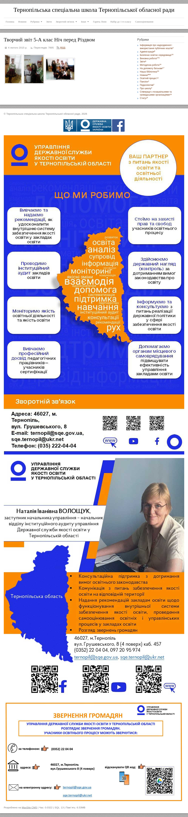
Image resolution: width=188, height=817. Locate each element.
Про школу (146, 88)
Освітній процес (149, 78)
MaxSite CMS (29, 807)
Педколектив (147, 85)
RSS (62, 47)
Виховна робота (150, 58)
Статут (144, 98)
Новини (145, 75)
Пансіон (144, 81)
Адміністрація (147, 51)
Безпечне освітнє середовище (156, 55)
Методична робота (150, 65)
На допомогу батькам (152, 68)
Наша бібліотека (149, 71)
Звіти (143, 61)
